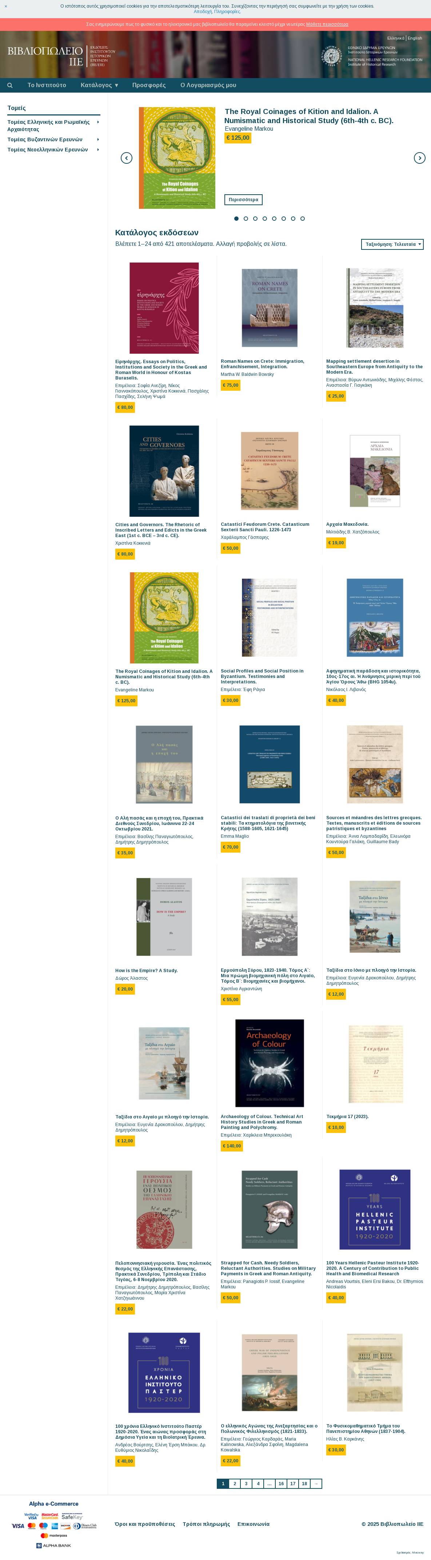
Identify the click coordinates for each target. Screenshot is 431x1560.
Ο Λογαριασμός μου (208, 85)
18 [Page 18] (304, 1483)
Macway (418, 1552)
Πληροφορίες (227, 11)
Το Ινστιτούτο (46, 85)
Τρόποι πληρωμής (206, 1524)
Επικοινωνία (254, 1524)
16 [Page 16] (281, 1483)
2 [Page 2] (235, 1483)
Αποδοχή (203, 11)
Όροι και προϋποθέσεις (145, 1524)
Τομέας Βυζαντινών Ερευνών (45, 139)
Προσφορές (149, 85)
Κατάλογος (96, 85)
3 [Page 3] (246, 1483)
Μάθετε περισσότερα (327, 24)
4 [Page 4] (258, 1483)
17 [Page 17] (292, 1483)
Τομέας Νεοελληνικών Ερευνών (47, 150)
